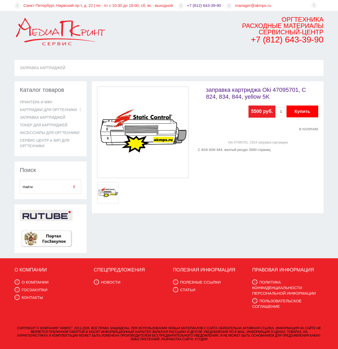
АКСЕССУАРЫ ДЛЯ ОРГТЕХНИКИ (49, 133)
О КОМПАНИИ (35, 282)
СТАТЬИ (187, 290)
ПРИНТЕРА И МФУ (36, 102)
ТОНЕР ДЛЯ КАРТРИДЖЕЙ (43, 125)
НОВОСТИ (110, 282)
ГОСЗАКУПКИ (34, 290)
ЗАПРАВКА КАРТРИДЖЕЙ (42, 68)
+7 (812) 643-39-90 (204, 5)
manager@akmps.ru (253, 5)
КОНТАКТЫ (32, 297)
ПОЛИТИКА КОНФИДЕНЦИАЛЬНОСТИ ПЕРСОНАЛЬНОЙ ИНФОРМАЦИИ (284, 287)
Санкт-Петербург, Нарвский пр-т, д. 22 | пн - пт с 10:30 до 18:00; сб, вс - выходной (98, 5)
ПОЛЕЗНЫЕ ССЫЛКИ (200, 282)
